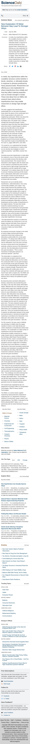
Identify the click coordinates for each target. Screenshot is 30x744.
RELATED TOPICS (6, 409)
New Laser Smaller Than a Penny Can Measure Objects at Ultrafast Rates (13, 631)
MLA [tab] (13, 460)
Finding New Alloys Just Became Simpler (13, 513)
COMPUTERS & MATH (6, 608)
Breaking (4, 545)
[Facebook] (10, 66)
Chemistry (7, 421)
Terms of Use (25, 722)
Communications (7, 616)
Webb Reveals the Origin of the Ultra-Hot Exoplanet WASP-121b (14, 627)
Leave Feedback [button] (8, 712)
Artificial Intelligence (8, 610)
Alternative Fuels (7, 605)
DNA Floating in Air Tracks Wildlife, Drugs (14, 570)
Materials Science (7, 417)
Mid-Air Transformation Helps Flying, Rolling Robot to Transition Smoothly (14, 655)
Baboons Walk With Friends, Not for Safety (14, 572)
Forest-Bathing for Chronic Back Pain (13, 558)
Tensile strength (23, 412)
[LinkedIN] (18, 66)
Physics (6, 438)
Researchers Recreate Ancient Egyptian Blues (15, 641)
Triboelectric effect (22, 433)
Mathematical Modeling (9, 613)
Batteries (4, 600)
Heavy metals (23, 429)
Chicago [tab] (25, 460)
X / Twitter (6, 698)
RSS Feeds (7, 684)
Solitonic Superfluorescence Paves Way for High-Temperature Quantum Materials (14, 663)
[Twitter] (12, 66)
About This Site (4, 720)
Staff (12, 720)
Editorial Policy (15, 722)
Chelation (22, 426)
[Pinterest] (15, 66)
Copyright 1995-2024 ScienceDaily (12, 725)
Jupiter (4, 592)
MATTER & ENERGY (5, 597)
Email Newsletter (8, 681)
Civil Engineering (9, 428)
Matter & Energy (7, 413)
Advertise (25, 720)
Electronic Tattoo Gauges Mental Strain (13, 649)
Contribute (18, 720)
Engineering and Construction (9, 424)
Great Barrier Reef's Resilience (11, 579)
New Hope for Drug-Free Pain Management (14, 553)
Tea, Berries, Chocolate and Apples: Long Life (15, 556)
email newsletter (22, 9)
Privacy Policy (5, 722)
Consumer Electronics (8, 603)
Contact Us (7, 715)
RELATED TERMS (21, 409)
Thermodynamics (9, 431)
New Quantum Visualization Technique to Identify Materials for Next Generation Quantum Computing (14, 646)
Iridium (21, 418)
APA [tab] (18, 460)
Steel (20, 421)
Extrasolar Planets (7, 595)
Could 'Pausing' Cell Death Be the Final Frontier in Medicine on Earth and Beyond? (14, 635)
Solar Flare (5, 589)
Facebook (6, 696)
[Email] (21, 66)
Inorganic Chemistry (7, 435)
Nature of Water (8, 441)
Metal (20, 415)
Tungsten (22, 424)
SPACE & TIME (4, 587)
